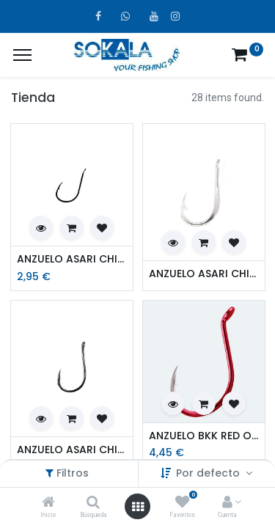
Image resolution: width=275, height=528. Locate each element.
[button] (41, 227)
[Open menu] (138, 507)
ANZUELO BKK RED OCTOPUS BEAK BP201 (204, 436)
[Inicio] (48, 503)
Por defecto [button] (209, 473)
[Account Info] (227, 503)
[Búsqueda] (93, 503)
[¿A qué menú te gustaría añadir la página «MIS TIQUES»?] (22, 55)
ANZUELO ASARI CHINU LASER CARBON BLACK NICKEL (72, 259)
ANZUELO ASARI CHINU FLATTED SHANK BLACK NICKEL (204, 274)
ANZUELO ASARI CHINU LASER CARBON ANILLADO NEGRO (72, 450)
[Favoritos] (182, 503)
